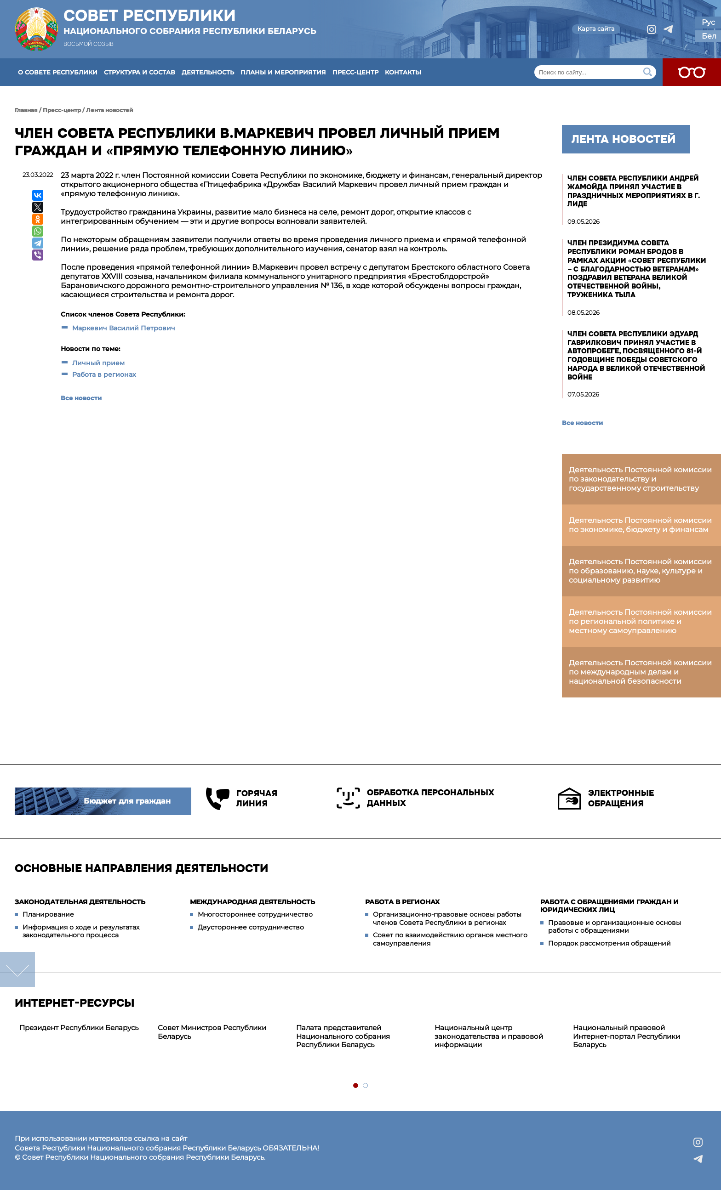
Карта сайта (596, 28)
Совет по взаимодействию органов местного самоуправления (450, 939)
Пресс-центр (355, 72)
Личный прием (98, 363)
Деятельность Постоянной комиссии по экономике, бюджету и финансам (640, 525)
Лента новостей (109, 110)
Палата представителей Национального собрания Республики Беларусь (343, 1036)
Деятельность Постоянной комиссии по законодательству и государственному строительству (640, 479)
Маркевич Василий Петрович (123, 328)
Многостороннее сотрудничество (255, 914)
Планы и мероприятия (283, 72)
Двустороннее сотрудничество (251, 927)
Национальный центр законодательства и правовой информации (489, 1036)
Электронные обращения (606, 799)
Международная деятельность (252, 902)
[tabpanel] (84, 1028)
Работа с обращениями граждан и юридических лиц (609, 906)
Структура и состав (139, 72)
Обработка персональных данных (415, 798)
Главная (26, 110)
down (17, 969)
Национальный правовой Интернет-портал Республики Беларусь (626, 1036)
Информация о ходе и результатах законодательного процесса (81, 931)
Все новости (81, 398)
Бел (709, 36)
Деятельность (208, 72)
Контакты (403, 72)
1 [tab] (356, 1085)
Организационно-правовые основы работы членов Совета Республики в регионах (447, 918)
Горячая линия (241, 799)
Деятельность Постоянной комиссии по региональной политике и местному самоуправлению (640, 621)
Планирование (48, 914)
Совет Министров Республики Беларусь (212, 1032)
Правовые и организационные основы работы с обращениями (614, 926)
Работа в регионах (104, 374)
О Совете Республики (57, 72)
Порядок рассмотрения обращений (609, 943)
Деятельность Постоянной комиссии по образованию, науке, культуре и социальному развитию (640, 570)
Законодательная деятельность (80, 902)
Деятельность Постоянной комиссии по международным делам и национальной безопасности (640, 672)
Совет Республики (189, 21)
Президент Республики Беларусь (78, 1027)
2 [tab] (365, 1085)
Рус (708, 22)
